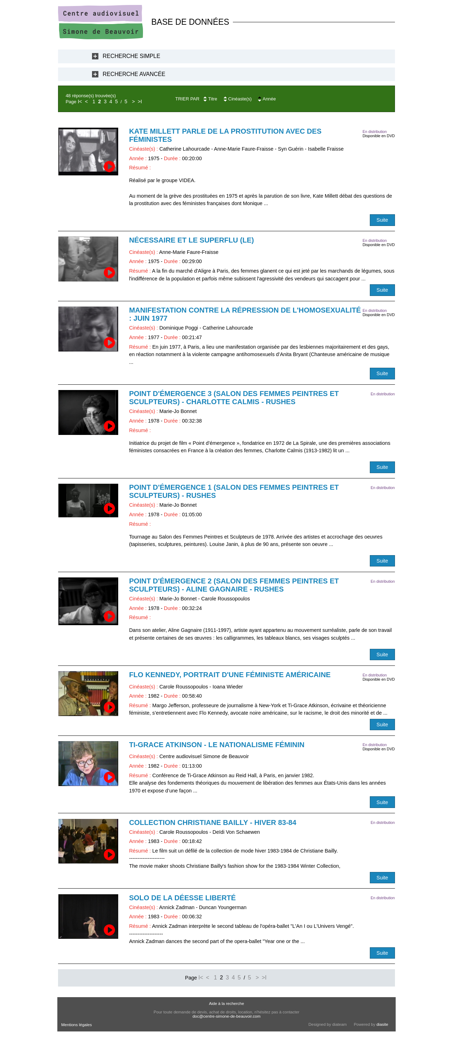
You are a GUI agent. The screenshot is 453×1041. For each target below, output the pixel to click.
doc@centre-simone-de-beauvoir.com (226, 1016)
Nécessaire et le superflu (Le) (191, 240)
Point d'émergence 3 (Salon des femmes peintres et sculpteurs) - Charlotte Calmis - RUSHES (234, 398)
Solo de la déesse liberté (182, 898)
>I (140, 101)
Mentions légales (76, 1025)
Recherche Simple (131, 56)
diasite (382, 1024)
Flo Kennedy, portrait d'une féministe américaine (230, 675)
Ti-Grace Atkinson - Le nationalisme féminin (217, 745)
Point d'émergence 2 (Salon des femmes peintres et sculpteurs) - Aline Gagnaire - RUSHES (234, 585)
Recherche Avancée (134, 74)
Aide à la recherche (226, 1003)
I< (80, 101)
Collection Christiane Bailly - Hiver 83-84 (213, 822)
